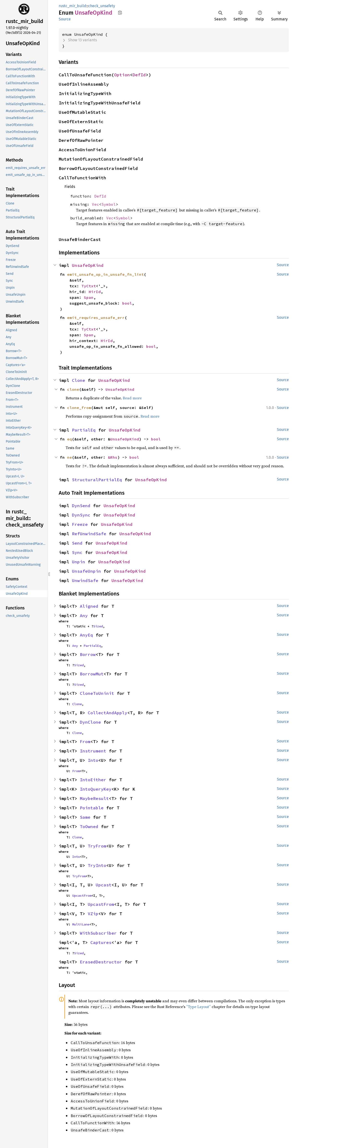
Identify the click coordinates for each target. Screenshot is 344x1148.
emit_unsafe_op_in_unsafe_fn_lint (105, 274)
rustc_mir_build (72, 6)
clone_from (79, 407)
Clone (78, 380)
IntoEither (93, 779)
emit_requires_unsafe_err (96, 317)
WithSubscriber (98, 933)
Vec (95, 204)
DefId (139, 75)
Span (88, 297)
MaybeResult (94, 798)
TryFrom (97, 846)
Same (85, 817)
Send (77, 543)
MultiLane (80, 924)
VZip (93, 913)
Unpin (78, 562)
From (85, 741)
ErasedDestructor (101, 962)
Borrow (88, 654)
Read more (132, 398)
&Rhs (112, 457)
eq (69, 439)
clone (73, 389)
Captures (100, 942)
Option (122, 75)
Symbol (108, 204)
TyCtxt (89, 285)
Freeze (80, 524)
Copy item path (120, 12)
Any (84, 615)
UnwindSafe (85, 580)
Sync (77, 552)
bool (127, 303)
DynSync (81, 515)
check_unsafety (101, 6)
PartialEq (84, 430)
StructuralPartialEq (97, 479)
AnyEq (86, 635)
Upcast (103, 885)
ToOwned (89, 826)
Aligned (89, 606)
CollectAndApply (107, 712)
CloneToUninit (97, 693)
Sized (98, 626)
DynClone (90, 722)
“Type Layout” (198, 1006)
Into (93, 760)
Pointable (92, 808)
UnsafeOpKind (88, 265)
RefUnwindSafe (89, 533)
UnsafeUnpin (86, 571)
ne (69, 457)
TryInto (97, 865)
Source (65, 19)
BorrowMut (92, 674)
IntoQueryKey (95, 789)
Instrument (93, 751)
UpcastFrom (81, 895)
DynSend (81, 505)
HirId (95, 291)
